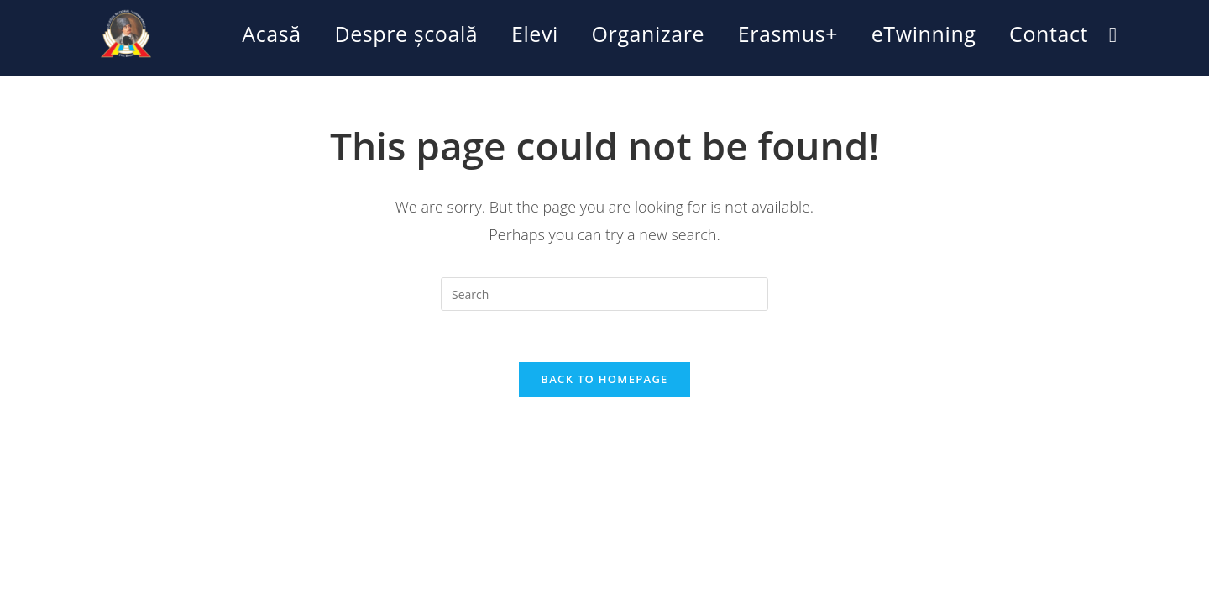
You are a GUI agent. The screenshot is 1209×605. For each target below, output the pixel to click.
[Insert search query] (604, 294)
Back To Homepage (604, 379)
